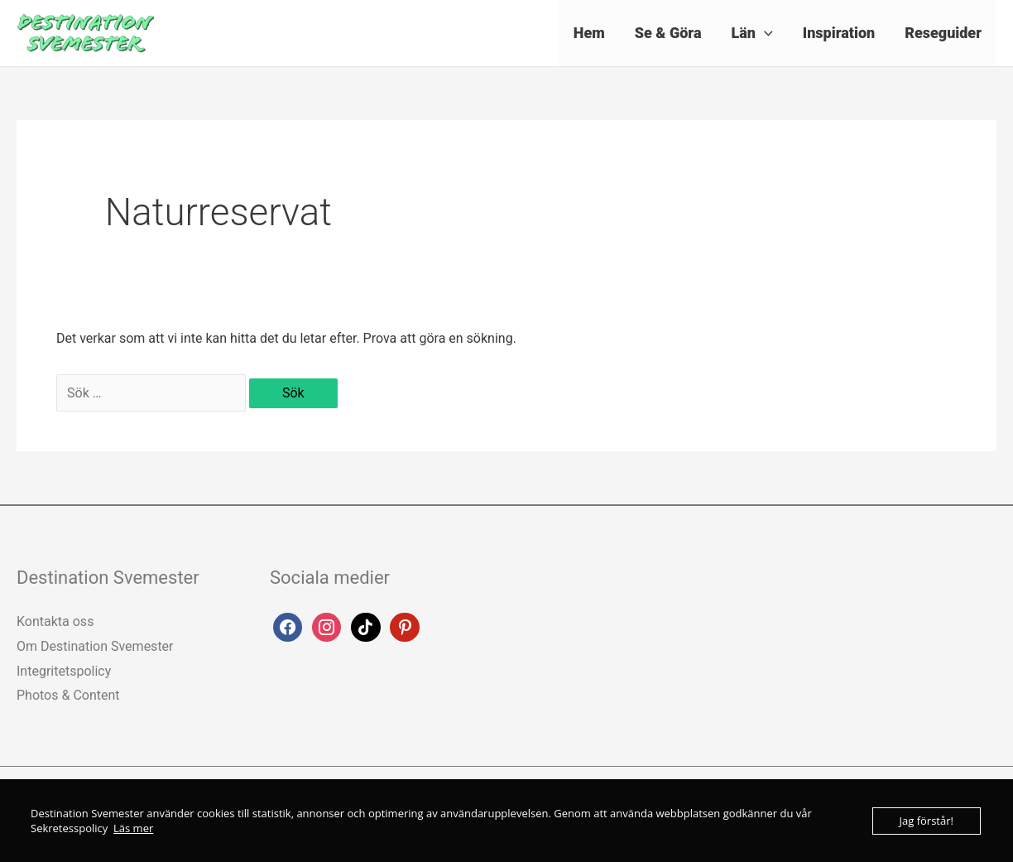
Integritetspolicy (64, 671)
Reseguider (943, 32)
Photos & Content (68, 695)
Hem (589, 32)
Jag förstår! (926, 820)
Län (751, 32)
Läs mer (133, 828)
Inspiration (839, 32)
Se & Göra (668, 32)
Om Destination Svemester (95, 646)
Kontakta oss (55, 621)
